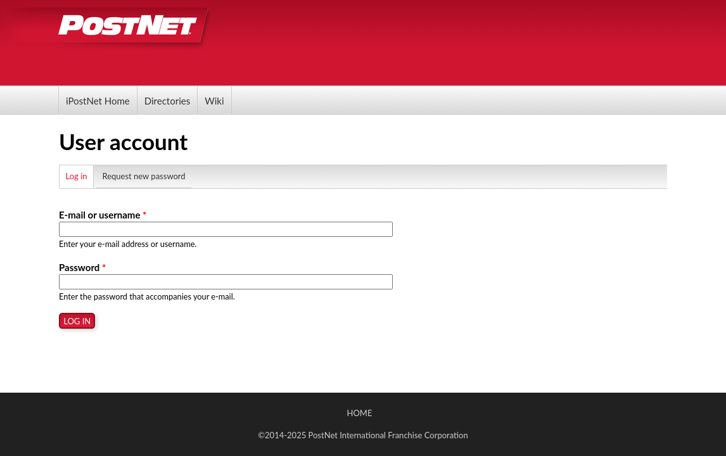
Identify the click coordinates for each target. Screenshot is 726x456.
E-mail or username (102, 214)
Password (82, 267)
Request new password (143, 176)
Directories (167, 100)
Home (360, 413)
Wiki (214, 100)
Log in (80, 174)
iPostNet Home (98, 100)
